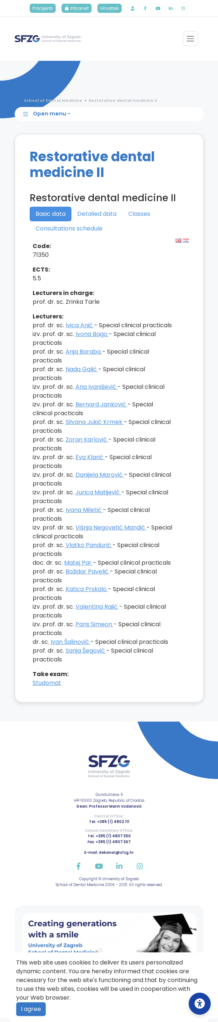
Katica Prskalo (87, 593)
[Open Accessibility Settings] (200, 1004)
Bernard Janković (101, 408)
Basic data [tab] (51, 217)
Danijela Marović (99, 478)
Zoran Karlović (87, 443)
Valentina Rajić (97, 610)
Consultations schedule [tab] (69, 232)
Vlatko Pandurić (89, 549)
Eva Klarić (90, 461)
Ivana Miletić (84, 513)
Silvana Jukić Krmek (95, 425)
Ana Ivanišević (96, 390)
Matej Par (78, 566)
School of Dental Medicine (53, 101)
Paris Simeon (94, 628)
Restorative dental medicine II (123, 101)
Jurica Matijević (98, 496)
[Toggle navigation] (190, 40)
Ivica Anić (80, 329)
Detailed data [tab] (97, 217)
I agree (31, 1009)
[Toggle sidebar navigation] (111, 116)
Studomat (47, 686)
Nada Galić (82, 373)
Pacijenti (39, 9)
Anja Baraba (84, 355)
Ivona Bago (92, 337)
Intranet (73, 9)
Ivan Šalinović (70, 645)
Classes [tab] (139, 217)
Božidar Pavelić (88, 575)
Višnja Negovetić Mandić (111, 531)
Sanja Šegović (86, 654)
